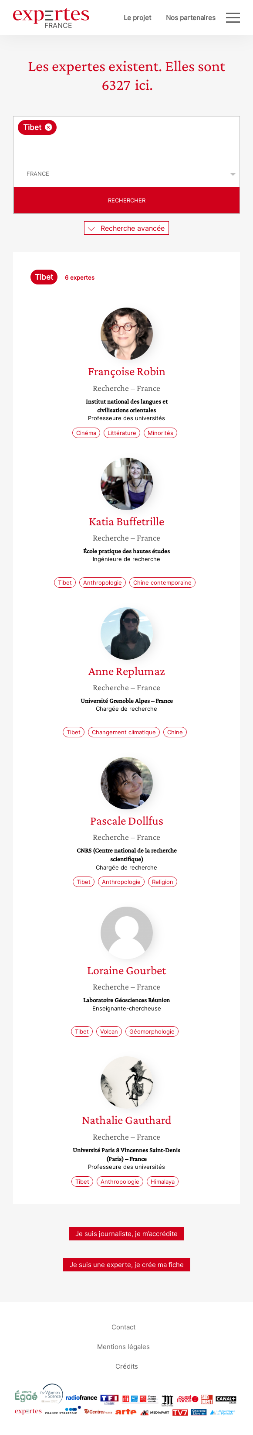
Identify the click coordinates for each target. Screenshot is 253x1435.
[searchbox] (127, 148)
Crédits (126, 1366)
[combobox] (126, 138)
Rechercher (126, 200)
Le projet (137, 18)
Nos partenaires (191, 18)
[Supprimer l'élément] (48, 127)
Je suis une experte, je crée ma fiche (127, 1264)
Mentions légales (123, 1347)
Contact (123, 1327)
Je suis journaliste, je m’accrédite (126, 1234)
